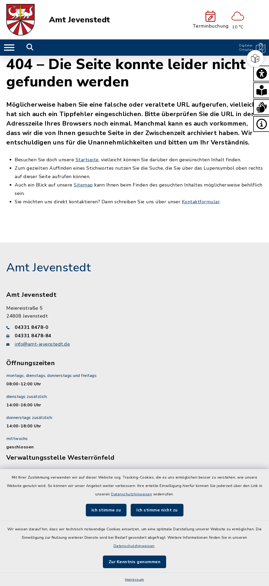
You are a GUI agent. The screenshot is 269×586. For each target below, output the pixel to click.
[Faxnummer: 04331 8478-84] (134, 336)
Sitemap (83, 185)
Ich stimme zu (106, 510)
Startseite (87, 160)
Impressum (134, 579)
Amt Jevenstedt (79, 20)
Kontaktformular (201, 202)
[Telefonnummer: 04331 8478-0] (134, 327)
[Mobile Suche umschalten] (30, 47)
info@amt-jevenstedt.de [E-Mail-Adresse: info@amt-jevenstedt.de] (42, 344)
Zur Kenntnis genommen (135, 562)
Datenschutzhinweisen (131, 494)
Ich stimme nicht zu (157, 510)
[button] (261, 73)
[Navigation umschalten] (9, 47)
